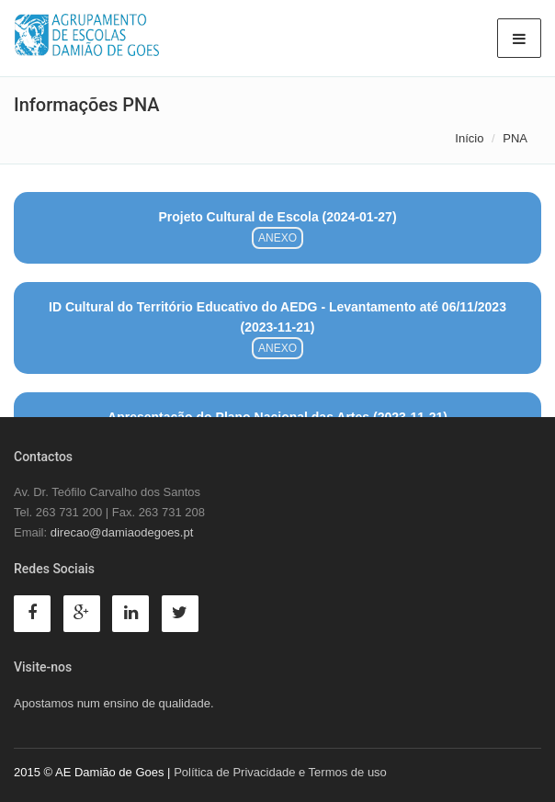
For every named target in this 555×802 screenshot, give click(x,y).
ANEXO (277, 238)
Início (469, 138)
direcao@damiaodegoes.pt (122, 532)
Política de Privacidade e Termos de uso (280, 772)
